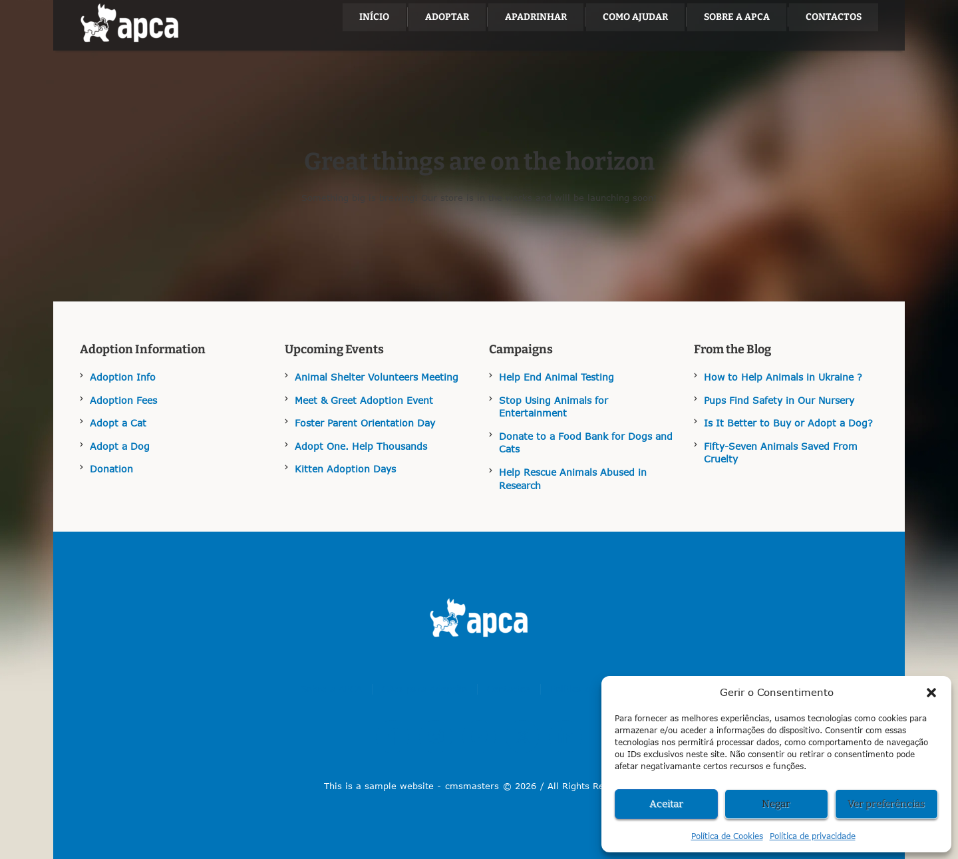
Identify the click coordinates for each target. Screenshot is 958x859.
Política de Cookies (727, 836)
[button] (931, 692)
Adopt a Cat (118, 423)
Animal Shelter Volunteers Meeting (376, 377)
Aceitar (666, 804)
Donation (111, 468)
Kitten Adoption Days (345, 468)
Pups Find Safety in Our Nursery (779, 400)
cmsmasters (472, 785)
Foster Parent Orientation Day (365, 423)
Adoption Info (123, 377)
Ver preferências (886, 804)
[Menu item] (374, 17)
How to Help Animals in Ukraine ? (783, 377)
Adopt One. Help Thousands (361, 446)
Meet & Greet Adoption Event (364, 400)
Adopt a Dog (120, 446)
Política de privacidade (813, 836)
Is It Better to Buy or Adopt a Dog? (788, 423)
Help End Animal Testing (556, 377)
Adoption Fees (123, 400)
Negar (776, 804)
